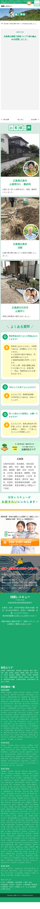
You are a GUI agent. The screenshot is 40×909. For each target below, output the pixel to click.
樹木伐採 (5, 884)
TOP (3, 882)
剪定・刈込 (28, 882)
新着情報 (10, 882)
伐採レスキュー (18, 895)
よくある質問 (32, 887)
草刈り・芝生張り (16, 884)
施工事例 (19, 882)
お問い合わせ (6, 889)
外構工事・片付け (7, 887)
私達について (20, 887)
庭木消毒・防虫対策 (31, 884)
